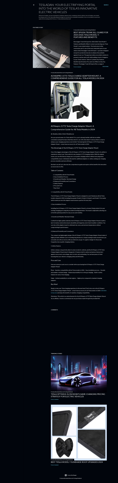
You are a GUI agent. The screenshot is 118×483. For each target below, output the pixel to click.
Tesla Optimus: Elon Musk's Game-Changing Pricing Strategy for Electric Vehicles (78, 395)
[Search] (106, 5)
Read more (105, 66)
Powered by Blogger (71, 475)
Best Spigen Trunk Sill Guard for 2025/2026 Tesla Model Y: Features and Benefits (91, 34)
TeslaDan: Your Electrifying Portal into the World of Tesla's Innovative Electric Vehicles (68, 8)
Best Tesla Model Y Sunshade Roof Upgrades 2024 (77, 462)
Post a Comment (77, 66)
